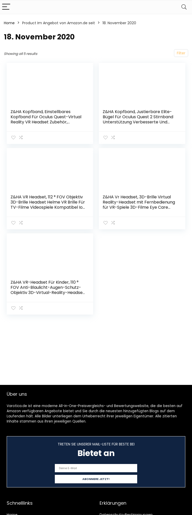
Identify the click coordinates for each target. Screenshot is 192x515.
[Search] (184, 7)
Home (9, 23)
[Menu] (6, 7)
